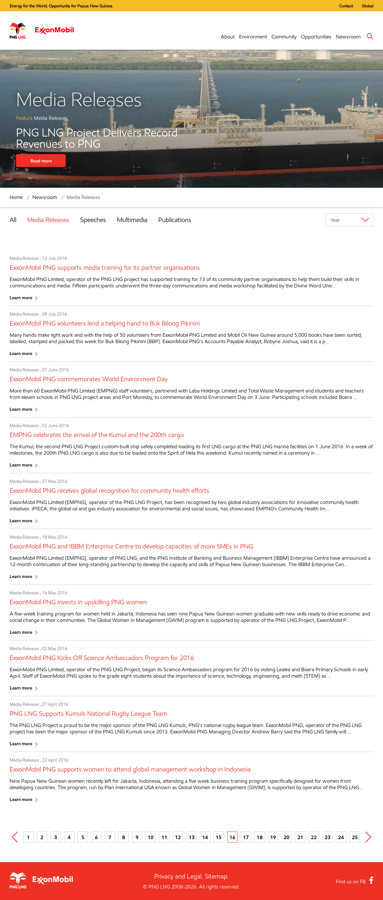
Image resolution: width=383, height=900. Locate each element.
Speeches (93, 220)
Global (367, 5)
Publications (174, 220)
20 (286, 837)
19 (273, 837)
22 (314, 837)
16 (232, 837)
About (228, 37)
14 (205, 837)
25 (355, 837)
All (13, 220)
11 (164, 837)
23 (327, 837)
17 (246, 837)
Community (283, 37)
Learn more (21, 297)
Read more (41, 160)
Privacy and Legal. (178, 876)
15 (218, 837)
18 (259, 837)
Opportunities (316, 37)
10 (151, 837)
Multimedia (132, 220)
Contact (346, 5)
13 (192, 837)
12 (178, 837)
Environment (253, 37)
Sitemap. (217, 876)
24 (341, 837)
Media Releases (83, 197)
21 (300, 837)
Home (16, 197)
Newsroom (348, 37)
